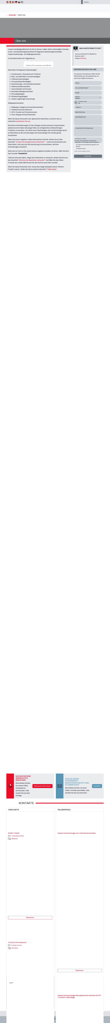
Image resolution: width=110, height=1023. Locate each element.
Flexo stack (14, 948)
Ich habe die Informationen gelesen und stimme (87, 145)
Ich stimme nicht (80, 148)
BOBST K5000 (13, 833)
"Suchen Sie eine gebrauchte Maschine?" (30, 142)
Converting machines (17, 836)
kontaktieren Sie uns (23, 121)
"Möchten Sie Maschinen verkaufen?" (32, 160)
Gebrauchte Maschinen (42, 786)
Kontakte (96, 786)
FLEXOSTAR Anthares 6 (17, 942)
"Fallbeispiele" (51, 169)
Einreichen (87, 156)
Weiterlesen (30, 917)
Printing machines (16, 945)
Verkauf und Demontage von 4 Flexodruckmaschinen (77, 833)
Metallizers (14, 838)
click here (83, 58)
